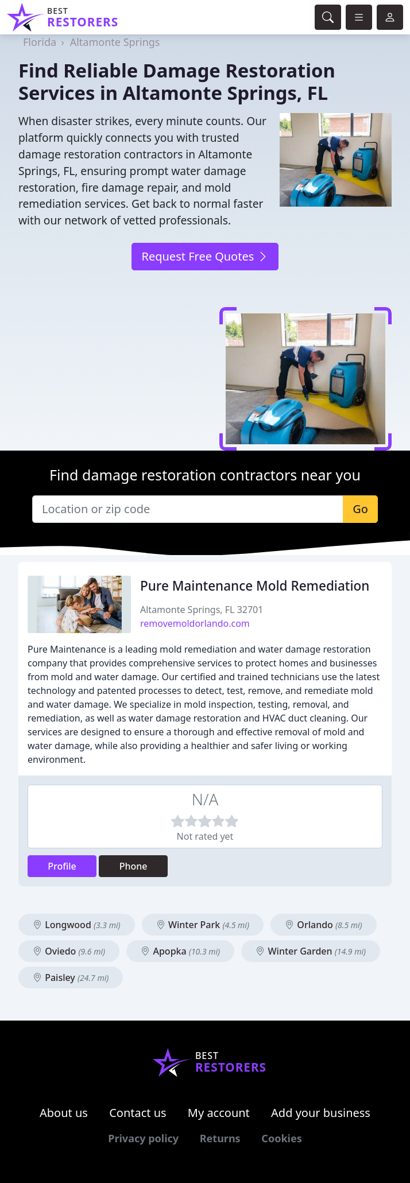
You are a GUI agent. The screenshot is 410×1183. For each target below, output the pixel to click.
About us (64, 1112)
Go (360, 509)
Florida (39, 42)
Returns (220, 1138)
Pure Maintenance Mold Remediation (254, 586)
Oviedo (69, 951)
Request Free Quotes (204, 256)
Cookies (281, 1138)
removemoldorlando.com (195, 623)
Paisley (71, 977)
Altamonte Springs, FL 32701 (201, 609)
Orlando (323, 924)
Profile (62, 866)
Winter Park (202, 924)
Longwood (77, 924)
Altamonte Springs (115, 42)
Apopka (180, 951)
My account (219, 1112)
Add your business (320, 1112)
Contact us (138, 1112)
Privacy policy (143, 1138)
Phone (133, 866)
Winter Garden (311, 951)
